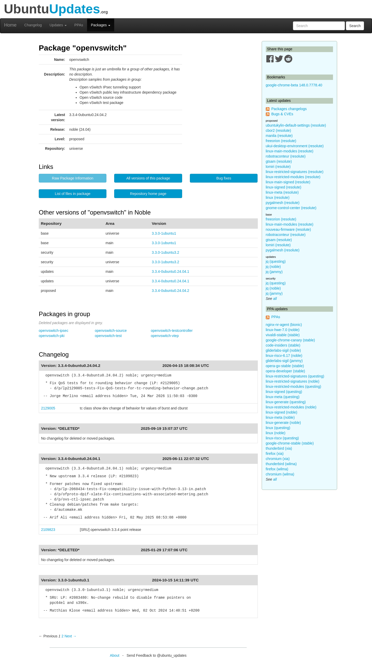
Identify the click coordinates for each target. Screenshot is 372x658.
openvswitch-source (111, 330)
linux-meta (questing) (283, 397)
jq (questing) (276, 261)
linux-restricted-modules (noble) (291, 407)
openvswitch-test (108, 336)
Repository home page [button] (148, 194)
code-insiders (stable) (283, 345)
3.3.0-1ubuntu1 (164, 233)
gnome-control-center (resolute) (291, 208)
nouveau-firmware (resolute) (288, 229)
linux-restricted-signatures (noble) (293, 381)
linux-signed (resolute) (283, 187)
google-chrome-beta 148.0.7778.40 (294, 85)
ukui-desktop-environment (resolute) (295, 146)
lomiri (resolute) (278, 166)
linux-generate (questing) (286, 402)
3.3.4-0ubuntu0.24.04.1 (170, 271)
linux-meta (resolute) (282, 192)
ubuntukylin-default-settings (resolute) (296, 125)
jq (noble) (273, 267)
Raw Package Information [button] (72, 178)
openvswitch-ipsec (53, 330)
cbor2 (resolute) (278, 130)
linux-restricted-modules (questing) (293, 386)
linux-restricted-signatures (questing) (295, 376)
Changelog (33, 25)
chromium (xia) (278, 459)
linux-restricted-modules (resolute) (293, 177)
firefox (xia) (275, 453)
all (275, 299)
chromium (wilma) (280, 474)
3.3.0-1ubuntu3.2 (165, 252)
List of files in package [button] (72, 194)
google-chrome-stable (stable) (290, 443)
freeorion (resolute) (281, 141)
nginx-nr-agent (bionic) (284, 325)
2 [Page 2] (62, 636)
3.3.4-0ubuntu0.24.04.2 (170, 291)
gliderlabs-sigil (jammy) (284, 361)
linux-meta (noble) (280, 417)
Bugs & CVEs (282, 114)
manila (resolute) (279, 136)
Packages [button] (100, 25)
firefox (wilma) (277, 469)
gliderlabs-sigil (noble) (283, 350)
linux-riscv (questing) (282, 438)
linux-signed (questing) (284, 392)
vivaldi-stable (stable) (283, 335)
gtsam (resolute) (279, 161)
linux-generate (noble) (283, 423)
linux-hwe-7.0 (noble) (283, 330)
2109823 (48, 530)
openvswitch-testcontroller (172, 330)
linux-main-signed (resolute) (288, 182)
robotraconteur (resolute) (286, 156)
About (114, 655)
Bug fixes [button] (223, 178)
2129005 (48, 408)
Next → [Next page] (71, 636)
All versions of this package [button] (148, 178)
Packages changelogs (289, 109)
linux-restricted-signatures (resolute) (294, 172)
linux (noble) (275, 433)
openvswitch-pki (52, 336)
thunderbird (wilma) (281, 464)
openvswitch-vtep (165, 336)
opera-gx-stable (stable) (285, 366)
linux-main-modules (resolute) (289, 151)
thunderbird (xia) (279, 448)
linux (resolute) (278, 197)
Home (10, 25)
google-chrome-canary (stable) (290, 340)
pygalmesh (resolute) (283, 203)
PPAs (78, 25)
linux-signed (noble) (281, 412)
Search (355, 26)
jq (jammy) (274, 272)
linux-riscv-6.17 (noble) (284, 355)
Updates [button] (58, 25)
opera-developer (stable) (285, 371)
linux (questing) (278, 428)
